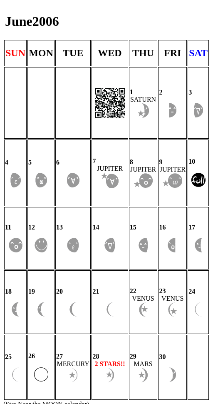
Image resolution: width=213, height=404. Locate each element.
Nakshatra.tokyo (61, 307)
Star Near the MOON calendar (46, 300)
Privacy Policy (22, 315)
